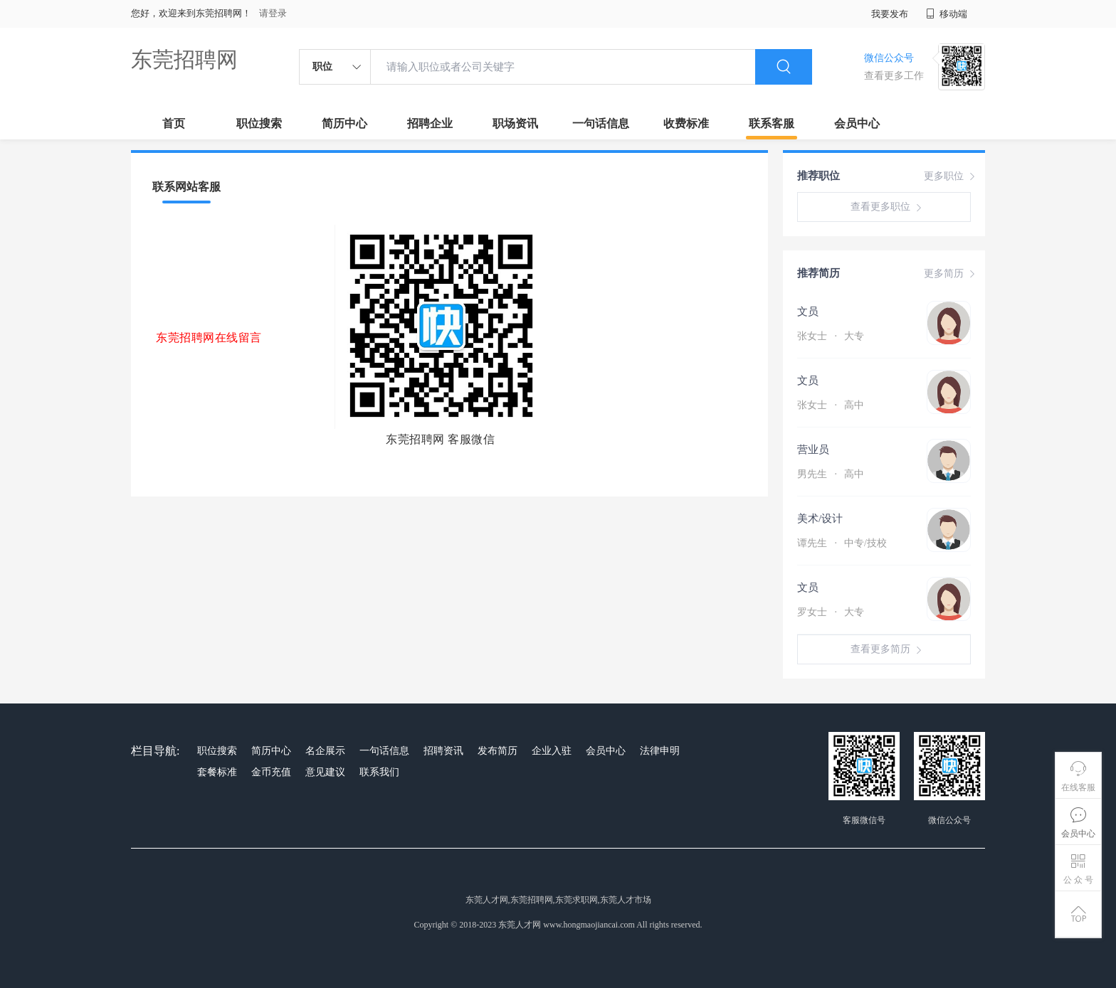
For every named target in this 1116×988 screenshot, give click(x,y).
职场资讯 (515, 123)
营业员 (813, 449)
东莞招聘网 (184, 59)
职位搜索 (259, 123)
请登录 (273, 13)
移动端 (946, 14)
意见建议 (325, 772)
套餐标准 (217, 772)
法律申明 (660, 750)
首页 (173, 123)
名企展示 (325, 750)
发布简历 (497, 750)
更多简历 (951, 274)
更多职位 (951, 176)
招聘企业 (430, 123)
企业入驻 (552, 750)
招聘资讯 (443, 750)
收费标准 (686, 123)
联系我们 (379, 772)
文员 (807, 311)
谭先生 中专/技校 (842, 543)
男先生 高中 (830, 474)
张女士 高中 (830, 405)
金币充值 (271, 772)
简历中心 (344, 123)
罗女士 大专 (830, 612)
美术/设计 (820, 518)
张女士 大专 (830, 336)
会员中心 (857, 123)
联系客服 (771, 123)
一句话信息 (600, 123)
